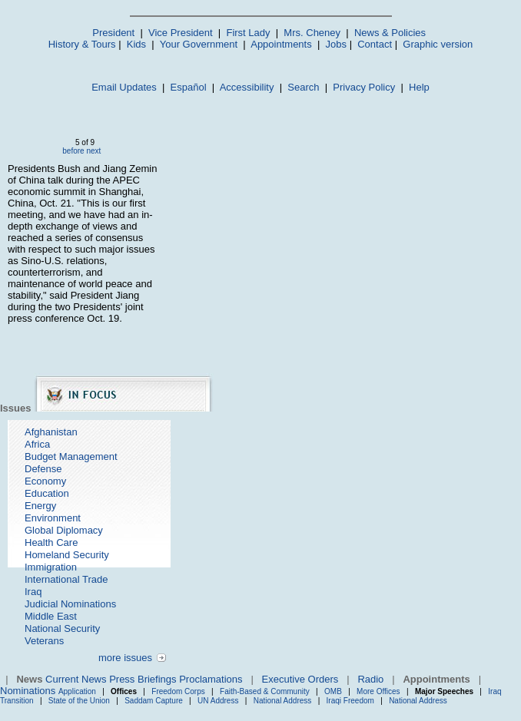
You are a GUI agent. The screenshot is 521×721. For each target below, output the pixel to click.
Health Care (51, 542)
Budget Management (71, 456)
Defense (43, 469)
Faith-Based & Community (266, 691)
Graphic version (438, 44)
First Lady (248, 32)
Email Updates (124, 87)
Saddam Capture (153, 700)
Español (189, 87)
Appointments (281, 44)
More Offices (378, 691)
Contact (374, 44)
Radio (370, 679)
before (73, 151)
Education (47, 493)
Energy (40, 505)
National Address (283, 700)
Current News (75, 679)
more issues (125, 657)
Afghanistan (51, 432)
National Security (62, 628)
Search (303, 87)
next (93, 151)
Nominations (27, 690)
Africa (37, 444)
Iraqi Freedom (350, 700)
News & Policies (390, 32)
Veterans (44, 641)
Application (77, 691)
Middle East (51, 616)
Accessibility (247, 87)
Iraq (33, 591)
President (113, 32)
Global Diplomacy (64, 530)
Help (419, 87)
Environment (53, 518)
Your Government (198, 44)
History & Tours (82, 44)
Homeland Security (67, 555)
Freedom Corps (177, 691)
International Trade (66, 579)
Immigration (51, 567)
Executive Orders (300, 679)
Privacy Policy (364, 87)
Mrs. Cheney (312, 32)
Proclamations (210, 679)
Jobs (336, 44)
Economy (45, 481)
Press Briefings (142, 679)
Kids (136, 44)
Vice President (180, 32)
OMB (333, 691)
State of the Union (79, 700)
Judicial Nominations (70, 604)
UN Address (217, 700)
